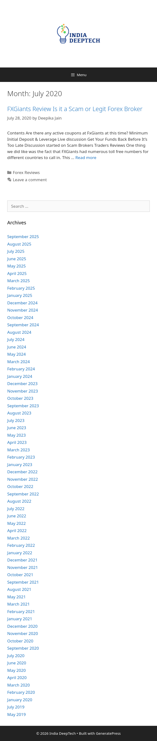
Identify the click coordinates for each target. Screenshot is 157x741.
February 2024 (21, 369)
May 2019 (16, 714)
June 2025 (16, 258)
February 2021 (21, 611)
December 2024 (22, 303)
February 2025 (21, 288)
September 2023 (23, 405)
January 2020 (19, 699)
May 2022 (16, 523)
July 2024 (16, 339)
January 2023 (19, 464)
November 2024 (22, 310)
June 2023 (16, 427)
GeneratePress (108, 733)
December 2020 (22, 626)
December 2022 (22, 471)
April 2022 (16, 530)
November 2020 (22, 633)
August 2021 (19, 589)
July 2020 (16, 655)
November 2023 (22, 391)
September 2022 (23, 494)
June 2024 (16, 347)
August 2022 (19, 501)
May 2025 (16, 266)
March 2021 (18, 604)
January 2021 (19, 618)
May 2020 (16, 670)
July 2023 (16, 420)
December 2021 (22, 560)
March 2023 (18, 450)
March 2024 (18, 361)
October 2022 (20, 486)
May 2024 (16, 354)
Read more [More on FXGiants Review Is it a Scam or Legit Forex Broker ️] (85, 157)
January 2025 (19, 295)
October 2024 (20, 317)
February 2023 (21, 457)
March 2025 (18, 280)
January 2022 (19, 552)
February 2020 (21, 692)
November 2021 (22, 567)
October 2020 (20, 641)
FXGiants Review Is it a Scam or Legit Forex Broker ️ (75, 109)
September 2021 (23, 582)
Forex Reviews (26, 172)
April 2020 (16, 677)
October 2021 (20, 574)
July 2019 (16, 707)
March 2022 (18, 538)
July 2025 (16, 251)
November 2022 (22, 479)
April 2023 (16, 442)
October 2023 (20, 398)
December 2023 (22, 383)
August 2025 (19, 244)
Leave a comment (30, 179)
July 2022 (16, 508)
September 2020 (23, 648)
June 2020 (16, 663)
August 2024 (19, 332)
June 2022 (16, 516)
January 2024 (19, 376)
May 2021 (16, 597)
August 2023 (19, 413)
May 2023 (16, 435)
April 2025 (16, 273)
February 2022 (21, 545)
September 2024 (23, 324)
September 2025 (23, 236)
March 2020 (18, 685)
